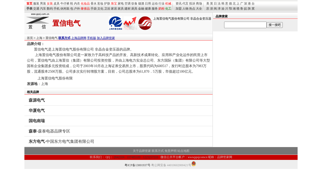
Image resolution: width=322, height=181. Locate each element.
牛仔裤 (64, 3)
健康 (148, 8)
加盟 (179, 8)
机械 (168, 3)
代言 (185, 3)
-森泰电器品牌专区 (49, 131)
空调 (128, 3)
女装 (50, 3)
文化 (100, 8)
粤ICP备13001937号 (137, 165)
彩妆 (100, 3)
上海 (39, 38)
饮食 (134, 3)
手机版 (91, 38)
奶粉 (161, 8)
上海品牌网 (78, 38)
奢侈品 (85, 8)
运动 (155, 3)
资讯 (179, 3)
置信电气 (52, 38)
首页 (30, 38)
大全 (199, 8)
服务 (155, 8)
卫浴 (107, 8)
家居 (114, 8)
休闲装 (64, 8)
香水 (94, 3)
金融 (141, 8)
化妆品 (85, 3)
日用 (148, 3)
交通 (36, 8)
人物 (185, 8)
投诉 (192, 3)
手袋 (94, 8)
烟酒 (141, 3)
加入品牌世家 (106, 38)
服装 (36, 3)
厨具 (134, 8)
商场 (199, 3)
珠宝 (114, 3)
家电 (121, 3)
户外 (77, 8)
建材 (128, 8)
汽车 (43, 8)
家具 (121, 8)
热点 (192, 8)
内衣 (77, 3)
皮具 (57, 3)
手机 (57, 8)
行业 (161, 3)
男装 (43, 3)
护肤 (107, 3)
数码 (50, 8)
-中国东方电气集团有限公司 (61, 141)
